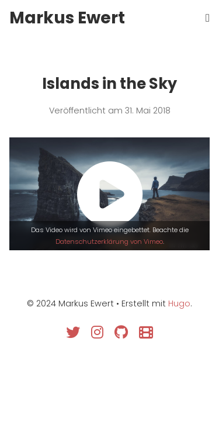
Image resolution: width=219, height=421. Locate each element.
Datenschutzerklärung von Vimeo (109, 241)
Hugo (179, 303)
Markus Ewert (67, 17)
